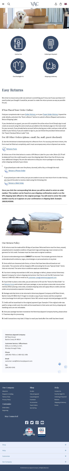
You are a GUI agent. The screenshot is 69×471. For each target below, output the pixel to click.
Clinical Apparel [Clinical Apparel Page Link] (34, 394)
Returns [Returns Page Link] (57, 399)
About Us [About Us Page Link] (5, 391)
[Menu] (3, 4)
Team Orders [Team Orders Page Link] (34, 405)
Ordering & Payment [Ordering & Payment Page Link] (61, 397)
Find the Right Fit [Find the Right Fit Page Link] (60, 394)
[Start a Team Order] (65, 4)
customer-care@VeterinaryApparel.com (18, 361)
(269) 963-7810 (10, 355)
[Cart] (60, 4)
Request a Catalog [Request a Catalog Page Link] (7, 394)
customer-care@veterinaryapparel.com (42, 277)
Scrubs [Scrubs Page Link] (32, 391)
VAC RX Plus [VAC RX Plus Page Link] (33, 408)
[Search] (9, 4)
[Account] (56, 4)
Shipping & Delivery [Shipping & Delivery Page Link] (60, 402)
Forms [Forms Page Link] (56, 405)
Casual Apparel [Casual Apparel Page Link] (34, 397)
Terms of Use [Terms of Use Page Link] (6, 397)
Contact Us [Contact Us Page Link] (58, 391)
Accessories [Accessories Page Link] (33, 402)
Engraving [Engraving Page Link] (5, 410)
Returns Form (9, 284)
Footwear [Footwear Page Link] (33, 399)
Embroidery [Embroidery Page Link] (5, 407)
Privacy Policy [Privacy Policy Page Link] (6, 399)
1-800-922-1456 (22, 355)
